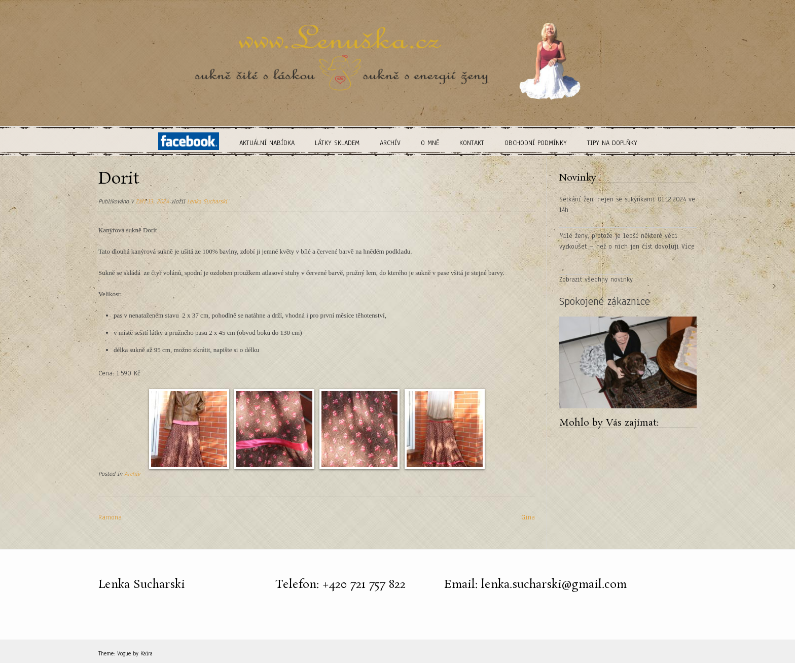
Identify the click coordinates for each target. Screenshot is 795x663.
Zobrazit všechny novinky (596, 279)
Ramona (110, 517)
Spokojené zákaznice (604, 301)
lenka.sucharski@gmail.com (554, 584)
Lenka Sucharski (207, 201)
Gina (528, 517)
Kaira (146, 653)
